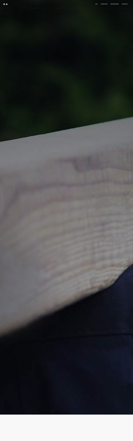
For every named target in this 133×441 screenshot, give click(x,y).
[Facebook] (4, 4)
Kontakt (124, 4)
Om (98, 4)
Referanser (115, 4)
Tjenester (104, 4)
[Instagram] (6, 4)
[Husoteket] (66, 4)
